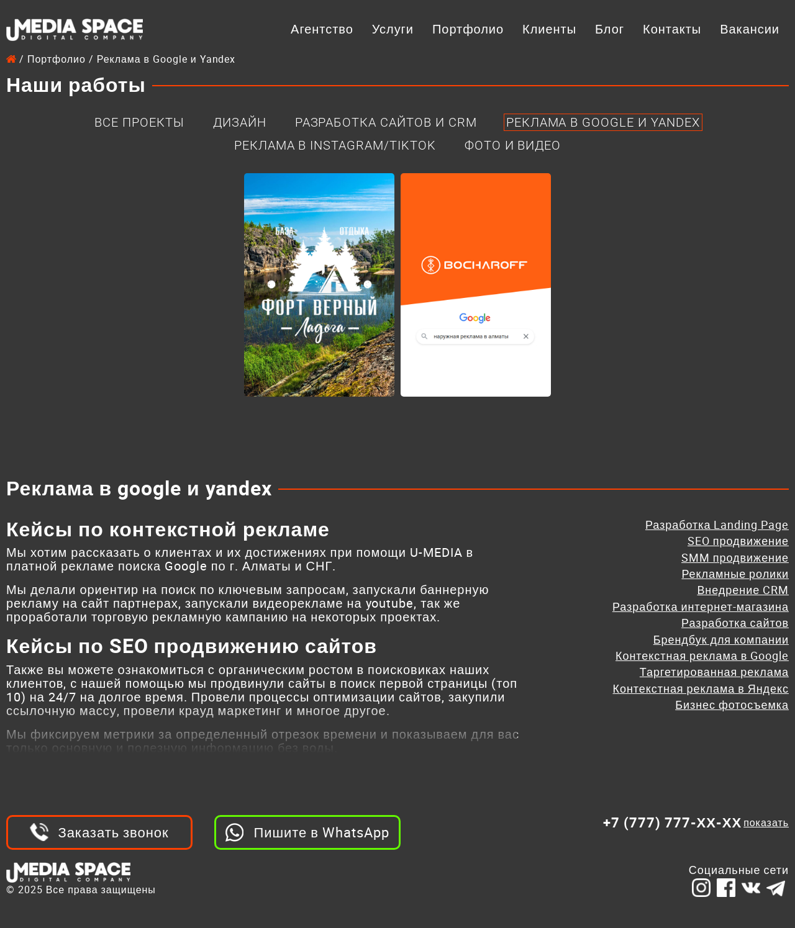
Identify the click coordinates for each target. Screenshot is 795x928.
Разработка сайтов (735, 622)
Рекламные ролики (735, 573)
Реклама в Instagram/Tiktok (335, 145)
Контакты (672, 28)
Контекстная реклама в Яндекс (701, 688)
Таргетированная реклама (714, 671)
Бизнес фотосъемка (732, 704)
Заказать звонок (113, 832)
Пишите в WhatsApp (321, 832)
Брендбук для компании (721, 639)
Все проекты (139, 122)
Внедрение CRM (743, 589)
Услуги (393, 28)
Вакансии (749, 28)
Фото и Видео (513, 145)
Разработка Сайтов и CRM (386, 122)
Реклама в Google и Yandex (603, 122)
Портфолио (468, 28)
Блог (609, 28)
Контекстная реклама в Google (702, 655)
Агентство (322, 28)
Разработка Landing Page (717, 524)
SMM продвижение (735, 557)
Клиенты (549, 28)
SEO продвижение (738, 540)
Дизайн (239, 122)
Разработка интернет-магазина (700, 606)
